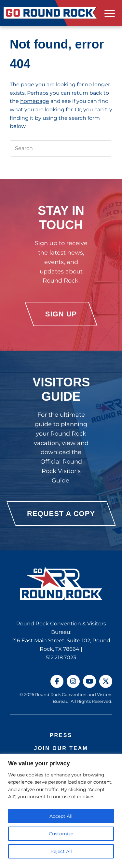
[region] (61, 809)
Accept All (61, 816)
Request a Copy (61, 513)
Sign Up (61, 314)
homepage (34, 101)
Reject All (61, 851)
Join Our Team (61, 748)
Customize (61, 834)
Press (61, 735)
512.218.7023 (61, 657)
